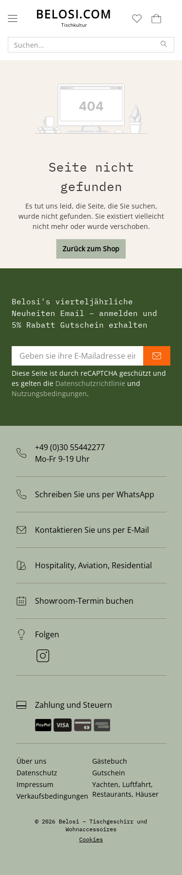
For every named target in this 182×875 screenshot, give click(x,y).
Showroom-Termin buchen (84, 600)
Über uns (32, 761)
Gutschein (108, 772)
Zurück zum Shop (91, 248)
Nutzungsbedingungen (49, 393)
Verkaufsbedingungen (52, 796)
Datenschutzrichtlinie (90, 383)
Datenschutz (37, 772)
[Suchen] (164, 44)
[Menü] (12, 18)
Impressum (35, 784)
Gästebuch (109, 761)
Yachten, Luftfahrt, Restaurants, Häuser (125, 789)
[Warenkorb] (155, 18)
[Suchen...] (81, 44)
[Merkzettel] (137, 18)
